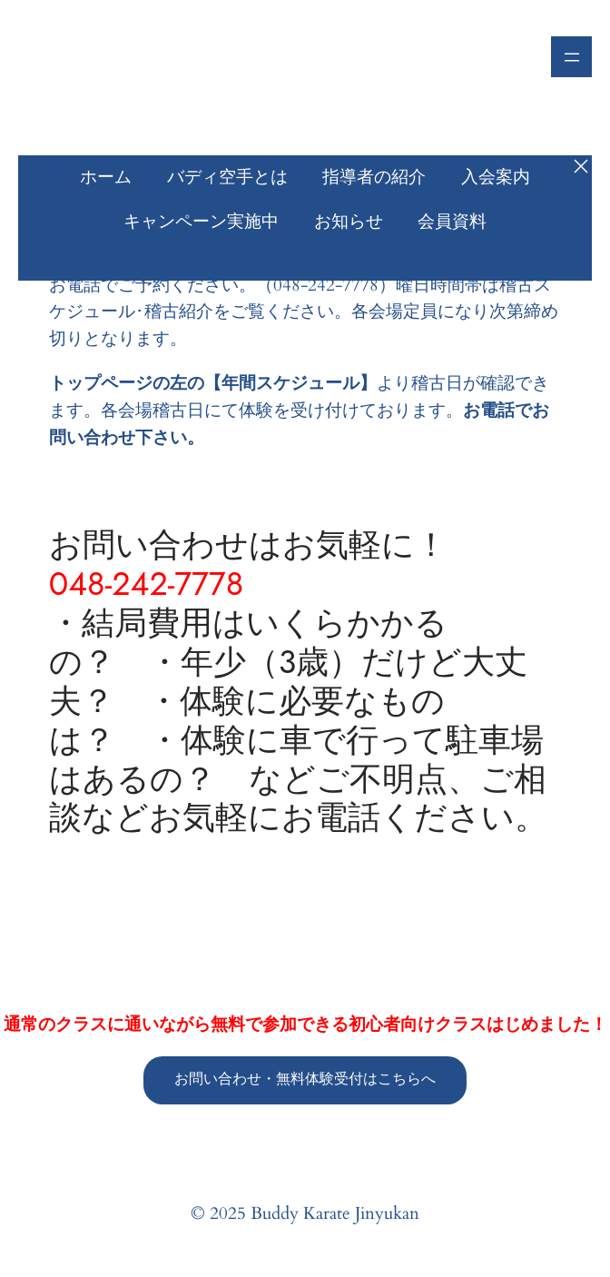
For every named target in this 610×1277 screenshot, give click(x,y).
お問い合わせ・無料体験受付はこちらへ (305, 1078)
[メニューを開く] (571, 56)
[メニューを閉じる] (581, 166)
